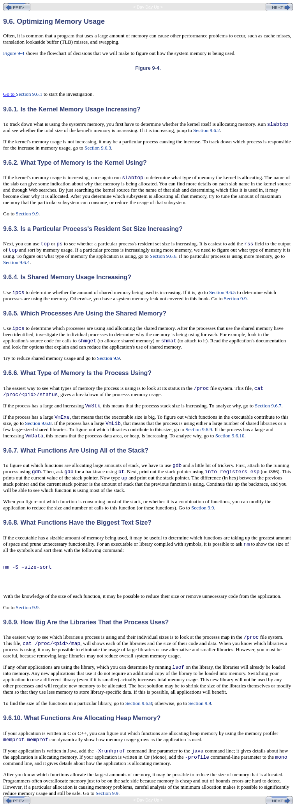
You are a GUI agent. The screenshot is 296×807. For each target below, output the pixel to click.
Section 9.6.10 (230, 436)
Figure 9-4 (14, 53)
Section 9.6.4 (16, 262)
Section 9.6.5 (222, 292)
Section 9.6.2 (206, 130)
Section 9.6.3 (98, 148)
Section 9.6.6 (163, 256)
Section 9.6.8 (38, 423)
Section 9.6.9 (198, 429)
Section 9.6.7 (268, 406)
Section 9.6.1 (29, 94)
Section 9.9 (27, 214)
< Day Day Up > (148, 7)
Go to (9, 94)
